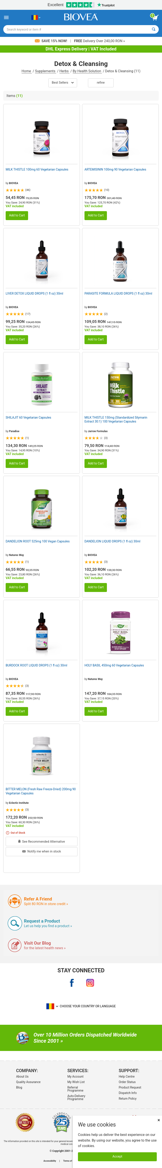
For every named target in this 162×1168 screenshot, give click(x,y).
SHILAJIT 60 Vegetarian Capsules (28, 417)
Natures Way (16, 555)
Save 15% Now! (51, 41)
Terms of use (69, 1161)
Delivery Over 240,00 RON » (99, 41)
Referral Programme (75, 1089)
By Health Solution (87, 71)
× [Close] (158, 1120)
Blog (19, 1087)
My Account (76, 1076)
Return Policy (128, 1098)
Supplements (45, 71)
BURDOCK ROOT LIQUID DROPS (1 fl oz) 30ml (36, 665)
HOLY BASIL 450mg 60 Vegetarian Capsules (114, 665)
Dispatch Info (128, 1093)
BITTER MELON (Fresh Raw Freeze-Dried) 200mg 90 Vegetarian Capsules (41, 791)
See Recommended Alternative (41, 842)
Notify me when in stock (41, 851)
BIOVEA (13, 183)
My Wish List (76, 1082)
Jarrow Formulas (98, 431)
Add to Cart (17, 215)
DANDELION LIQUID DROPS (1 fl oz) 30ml (112, 541)
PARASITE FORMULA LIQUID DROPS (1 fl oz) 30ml (118, 293)
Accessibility (50, 1161)
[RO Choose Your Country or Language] (35, 17)
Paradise (14, 431)
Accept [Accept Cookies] (117, 1156)
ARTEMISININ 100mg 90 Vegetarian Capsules (115, 169)
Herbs (64, 71)
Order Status (127, 1082)
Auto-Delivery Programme (76, 1097)
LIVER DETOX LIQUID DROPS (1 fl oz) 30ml (34, 293)
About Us (22, 1076)
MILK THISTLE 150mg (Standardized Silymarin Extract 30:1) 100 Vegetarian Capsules (115, 419)
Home (27, 71)
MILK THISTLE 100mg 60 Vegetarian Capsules (37, 169)
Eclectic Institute (19, 802)
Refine (101, 83)
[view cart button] (155, 17)
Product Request (130, 1087)
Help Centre (127, 1076)
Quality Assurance (28, 1082)
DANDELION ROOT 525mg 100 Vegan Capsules (38, 541)
